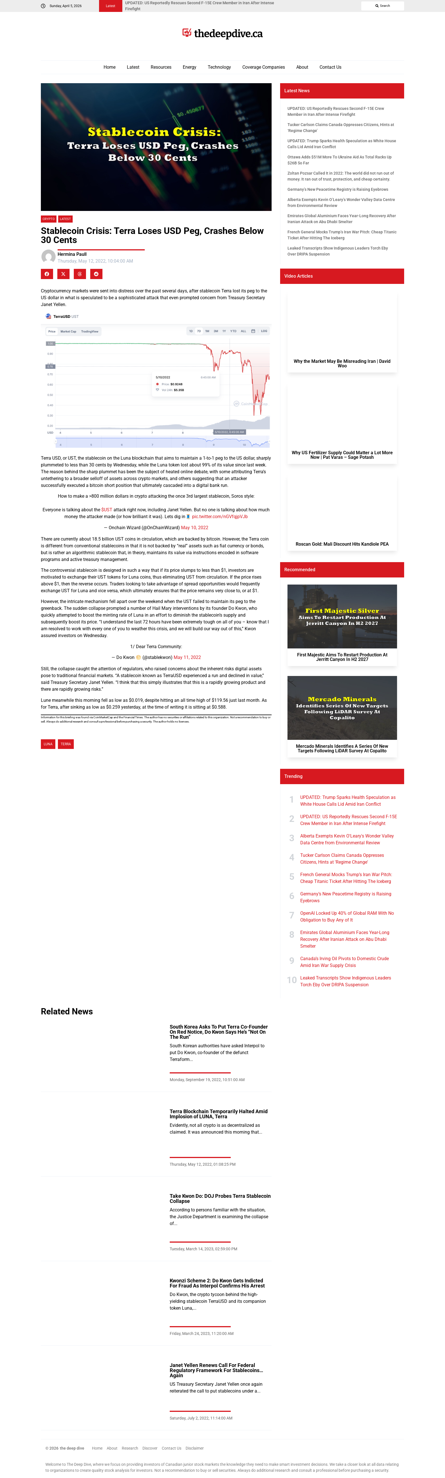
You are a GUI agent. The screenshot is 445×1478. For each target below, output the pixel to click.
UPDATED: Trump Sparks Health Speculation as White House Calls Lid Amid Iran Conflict (348, 801)
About (302, 67)
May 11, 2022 (187, 657)
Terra (66, 744)
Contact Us (330, 67)
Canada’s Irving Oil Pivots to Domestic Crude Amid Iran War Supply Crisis (344, 962)
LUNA (48, 744)
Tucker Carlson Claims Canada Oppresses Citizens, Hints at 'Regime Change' (342, 859)
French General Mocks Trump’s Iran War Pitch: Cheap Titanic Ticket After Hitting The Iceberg (346, 878)
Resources (161, 67)
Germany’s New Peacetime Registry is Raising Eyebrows (345, 897)
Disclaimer (195, 1448)
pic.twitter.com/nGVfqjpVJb (220, 516)
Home (110, 67)
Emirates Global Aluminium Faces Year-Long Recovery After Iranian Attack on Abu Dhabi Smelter (344, 939)
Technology (219, 67)
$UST (106, 509)
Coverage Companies (263, 67)
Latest (133, 67)
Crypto (49, 219)
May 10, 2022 (194, 527)
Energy (189, 67)
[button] (47, 274)
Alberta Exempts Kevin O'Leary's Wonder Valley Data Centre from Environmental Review (347, 839)
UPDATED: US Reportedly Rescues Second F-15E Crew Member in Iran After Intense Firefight (348, 820)
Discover (150, 1448)
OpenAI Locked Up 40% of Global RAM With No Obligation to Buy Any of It (347, 916)
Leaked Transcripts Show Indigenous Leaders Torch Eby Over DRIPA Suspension (345, 981)
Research (130, 1448)
